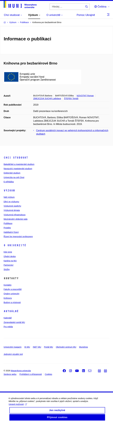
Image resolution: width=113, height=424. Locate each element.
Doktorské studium (12, 173)
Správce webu (10, 374)
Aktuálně (11, 311)
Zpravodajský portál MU (14, 322)
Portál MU (48, 347)
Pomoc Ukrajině (86, 15)
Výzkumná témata (12, 210)
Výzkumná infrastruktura (14, 215)
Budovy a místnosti (12, 302)
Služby (7, 269)
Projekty (7, 228)
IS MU (27, 347)
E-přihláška (9, 182)
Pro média (8, 326)
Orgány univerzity (11, 293)
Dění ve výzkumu (11, 201)
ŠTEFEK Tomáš (71, 98)
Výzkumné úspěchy (12, 206)
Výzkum (9, 190)
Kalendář (8, 318)
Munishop (83, 347)
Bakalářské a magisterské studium (19, 164)
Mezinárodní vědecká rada (15, 219)
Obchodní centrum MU (66, 347)
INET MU (37, 347)
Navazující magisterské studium (18, 168)
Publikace (8, 223)
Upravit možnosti (18, 407)
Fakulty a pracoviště (13, 289)
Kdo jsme (8, 252)
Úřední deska (10, 256)
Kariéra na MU (10, 261)
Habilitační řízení (11, 232)
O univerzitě (15, 245)
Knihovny (8, 298)
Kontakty (7, 285)
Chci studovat (16, 157)
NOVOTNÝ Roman (85, 95)
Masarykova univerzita (21, 370)
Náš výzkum (9, 197)
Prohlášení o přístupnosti (30, 374)
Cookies (48, 374)
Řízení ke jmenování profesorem (18, 236)
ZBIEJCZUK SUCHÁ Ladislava (47, 98)
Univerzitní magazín (13, 347)
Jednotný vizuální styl (13, 354)
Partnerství (8, 265)
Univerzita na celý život (14, 177)
